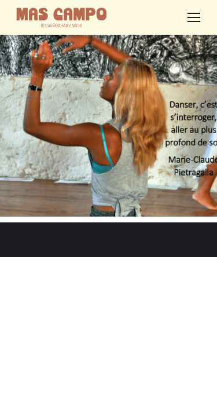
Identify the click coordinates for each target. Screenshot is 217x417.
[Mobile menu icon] (193, 17)
